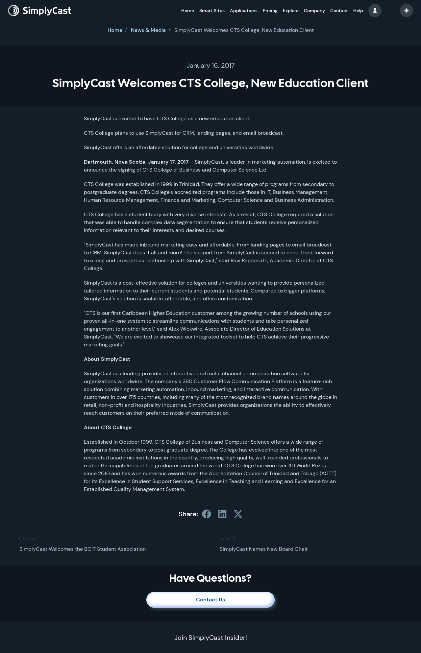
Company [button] (314, 10)
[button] (375, 10)
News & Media (148, 30)
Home (187, 10)
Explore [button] (291, 10)
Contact (339, 10)
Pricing (270, 10)
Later (226, 538)
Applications (244, 10)
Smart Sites (212, 10)
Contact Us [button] (210, 599)
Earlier (28, 538)
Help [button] (358, 10)
